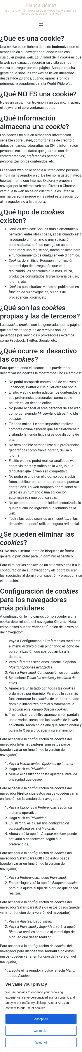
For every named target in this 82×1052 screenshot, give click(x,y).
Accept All (41, 1019)
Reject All (41, 1042)
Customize (41, 1031)
